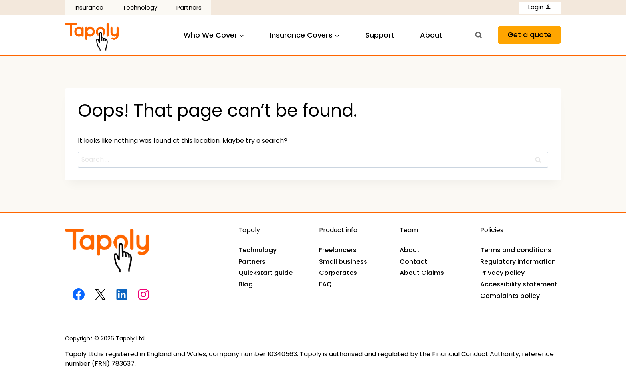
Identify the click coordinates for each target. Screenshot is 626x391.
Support (379, 35)
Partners (189, 7)
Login (539, 7)
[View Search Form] (478, 35)
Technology (140, 7)
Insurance (89, 7)
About (431, 35)
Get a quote (529, 34)
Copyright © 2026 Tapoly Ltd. (105, 338)
